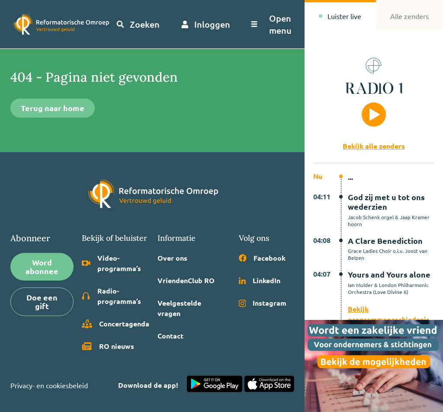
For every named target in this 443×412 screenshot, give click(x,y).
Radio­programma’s (111, 296)
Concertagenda (115, 324)
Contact (170, 335)
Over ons (172, 257)
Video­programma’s (111, 263)
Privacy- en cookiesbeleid (49, 385)
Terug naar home (52, 108)
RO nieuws (108, 346)
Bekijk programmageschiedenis (389, 314)
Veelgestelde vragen (179, 308)
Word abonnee (42, 266)
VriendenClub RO (186, 280)
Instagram (263, 302)
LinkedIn (259, 280)
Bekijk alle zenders (374, 145)
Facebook (262, 257)
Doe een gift (42, 301)
